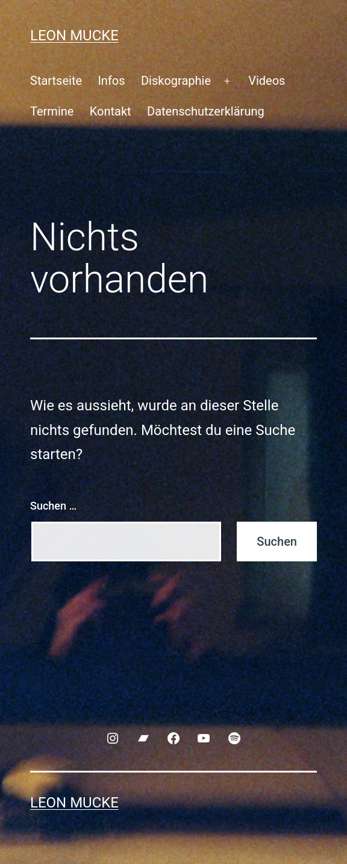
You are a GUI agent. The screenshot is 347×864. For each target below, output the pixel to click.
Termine (51, 111)
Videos (266, 80)
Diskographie (176, 80)
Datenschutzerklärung (205, 111)
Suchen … (53, 505)
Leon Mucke (74, 35)
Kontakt (110, 111)
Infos (111, 80)
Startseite (56, 80)
